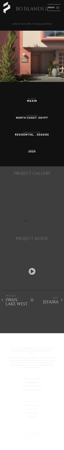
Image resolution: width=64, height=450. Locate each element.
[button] (32, 271)
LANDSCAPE (32, 384)
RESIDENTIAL (32, 415)
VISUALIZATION (32, 392)
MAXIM (32, 100)
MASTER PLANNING (32, 388)
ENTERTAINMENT (32, 408)
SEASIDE (32, 419)
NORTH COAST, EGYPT (32, 117)
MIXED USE (32, 411)
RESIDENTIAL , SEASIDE (32, 134)
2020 (32, 151)
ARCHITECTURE (32, 380)
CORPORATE (32, 404)
